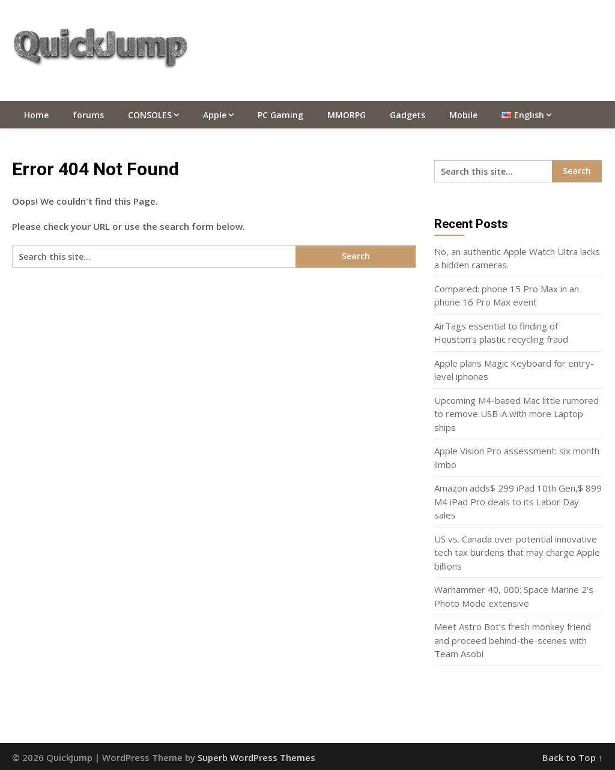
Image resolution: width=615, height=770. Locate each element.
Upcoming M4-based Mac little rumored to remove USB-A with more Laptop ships (516, 413)
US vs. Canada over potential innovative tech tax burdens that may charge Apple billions (517, 552)
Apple (214, 115)
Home (36, 115)
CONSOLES (150, 115)
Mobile (463, 115)
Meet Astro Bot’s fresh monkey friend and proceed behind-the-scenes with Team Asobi (512, 640)
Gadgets (407, 115)
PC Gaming (280, 115)
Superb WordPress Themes (256, 757)
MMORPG (346, 115)
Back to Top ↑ (572, 757)
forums (88, 115)
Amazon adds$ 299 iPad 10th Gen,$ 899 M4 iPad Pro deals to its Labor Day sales (518, 501)
